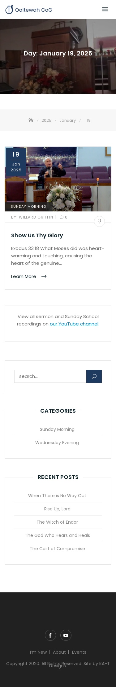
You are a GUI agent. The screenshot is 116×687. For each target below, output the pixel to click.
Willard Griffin (32, 217)
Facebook (50, 635)
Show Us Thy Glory (37, 235)
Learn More (24, 276)
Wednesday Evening (57, 443)
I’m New (38, 652)
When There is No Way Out (57, 496)
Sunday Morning (28, 206)
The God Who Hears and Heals (57, 535)
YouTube (65, 635)
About (59, 652)
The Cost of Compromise (57, 549)
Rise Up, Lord (57, 509)
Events (79, 652)
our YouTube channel (74, 324)
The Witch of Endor (57, 522)
